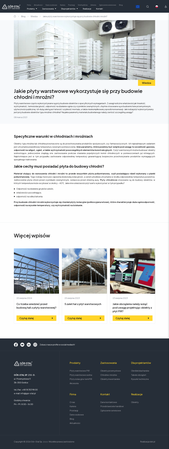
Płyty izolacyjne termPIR (81, 379)
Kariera (62, 5)
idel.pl (152, 441)
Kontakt (99, 9)
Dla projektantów (69, 8)
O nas (72, 402)
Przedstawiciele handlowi (112, 406)
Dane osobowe (51, 5)
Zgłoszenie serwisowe (107, 5)
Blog (121, 5)
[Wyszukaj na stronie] (147, 6)
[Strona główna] (11, 6)
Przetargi (71, 5)
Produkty (32, 8)
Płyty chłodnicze (108, 180)
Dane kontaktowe (108, 402)
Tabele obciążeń (138, 375)
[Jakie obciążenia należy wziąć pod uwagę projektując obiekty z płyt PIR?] (132, 286)
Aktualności (38, 5)
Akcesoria (74, 383)
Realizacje (87, 9)
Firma (29, 5)
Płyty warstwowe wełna (81, 375)
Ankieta (93, 5)
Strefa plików (83, 5)
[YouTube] (22, 345)
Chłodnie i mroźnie (108, 375)
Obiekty (135, 402)
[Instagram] (35, 345)
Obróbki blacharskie (140, 370)
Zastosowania (49, 8)
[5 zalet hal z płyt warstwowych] (84, 286)
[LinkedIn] (29, 345)
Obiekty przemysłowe (110, 370)
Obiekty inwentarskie (110, 379)
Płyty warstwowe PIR (80, 370)
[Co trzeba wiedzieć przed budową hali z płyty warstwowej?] (36, 286)
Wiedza (34, 16)
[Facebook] (16, 345)
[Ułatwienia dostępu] (166, 6)
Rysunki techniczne (140, 379)
